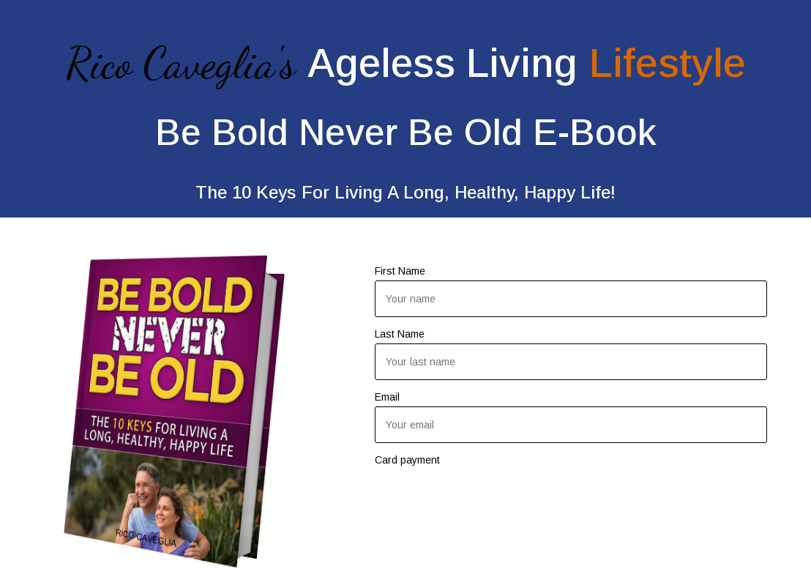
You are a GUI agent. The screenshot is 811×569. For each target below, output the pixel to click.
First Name (400, 271)
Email (387, 397)
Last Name (400, 334)
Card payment (407, 460)
